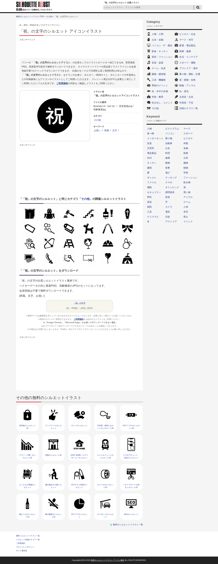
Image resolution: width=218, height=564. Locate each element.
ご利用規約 (62, 83)
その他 (49, 16)
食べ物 (150, 133)
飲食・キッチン (160, 51)
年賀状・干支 (186, 102)
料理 (167, 153)
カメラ (168, 206)
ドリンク (188, 221)
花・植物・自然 (187, 80)
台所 (185, 158)
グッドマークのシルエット (53, 426)
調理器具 (170, 192)
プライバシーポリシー (25, 547)
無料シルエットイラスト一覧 (28, 536)
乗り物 (168, 138)
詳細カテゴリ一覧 (188, 108)
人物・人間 (157, 34)
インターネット (155, 138)
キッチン (151, 162)
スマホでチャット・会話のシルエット (131, 456)
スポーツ (188, 133)
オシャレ (151, 177)
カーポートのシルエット (105, 515)
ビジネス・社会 (187, 34)
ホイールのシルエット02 (105, 486)
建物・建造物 (159, 74)
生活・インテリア (188, 57)
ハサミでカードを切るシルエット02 (131, 486)
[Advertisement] (79, 49)
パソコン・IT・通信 (162, 45)
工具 (149, 211)
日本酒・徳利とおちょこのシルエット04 (105, 426)
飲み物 (186, 182)
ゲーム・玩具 (159, 68)
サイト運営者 (21, 551)
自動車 (168, 143)
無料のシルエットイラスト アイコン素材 (107, 560)
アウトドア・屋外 (188, 68)
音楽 (149, 143)
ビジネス (188, 138)
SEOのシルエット (131, 514)
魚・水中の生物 (160, 91)
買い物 (186, 192)
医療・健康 (185, 51)
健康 (167, 158)
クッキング (171, 177)
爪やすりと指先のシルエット (79, 486)
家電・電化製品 (187, 45)
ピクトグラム (172, 128)
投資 (167, 197)
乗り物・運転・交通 (189, 74)
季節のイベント (160, 85)
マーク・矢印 (186, 39)
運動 (149, 187)
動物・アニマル (187, 85)
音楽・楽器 (157, 62)
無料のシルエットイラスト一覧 (128, 524)
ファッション (190, 177)
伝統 (167, 216)
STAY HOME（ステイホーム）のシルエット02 (79, 457)
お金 (167, 148)
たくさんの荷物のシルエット (27, 486)
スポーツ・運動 (187, 62)
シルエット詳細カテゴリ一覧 (28, 540)
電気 (167, 211)
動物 (167, 162)
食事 (167, 167)
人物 (149, 128)
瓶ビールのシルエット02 (27, 515)
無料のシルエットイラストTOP (30, 16)
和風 (106, 130)
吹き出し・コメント (162, 102)
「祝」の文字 (79, 303)
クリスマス (153, 216)
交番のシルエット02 (53, 455)
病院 (149, 206)
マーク (186, 128)
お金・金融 (157, 39)
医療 (185, 153)
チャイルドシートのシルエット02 (105, 456)
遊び (167, 172)
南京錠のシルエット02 (27, 426)
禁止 (185, 216)
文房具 (150, 148)
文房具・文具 (186, 97)
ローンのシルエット (79, 425)
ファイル (151, 182)
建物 (185, 162)
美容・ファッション (162, 57)
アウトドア (171, 221)
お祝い (97, 130)
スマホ (168, 182)
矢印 (149, 158)
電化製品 (151, 153)
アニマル (188, 197)
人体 (185, 206)
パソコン (170, 133)
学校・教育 (157, 97)
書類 (149, 167)
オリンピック (172, 187)
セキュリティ (154, 192)
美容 (149, 202)
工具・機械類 (159, 80)
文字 (114, 130)
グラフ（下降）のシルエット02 (27, 456)
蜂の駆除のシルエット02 (53, 515)
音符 (185, 211)
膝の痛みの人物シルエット (53, 486)
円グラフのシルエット (79, 515)
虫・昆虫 (184, 91)
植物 (185, 167)
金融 (185, 148)
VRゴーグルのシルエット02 (131, 426)
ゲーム (186, 202)
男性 (149, 197)
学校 (185, 172)
